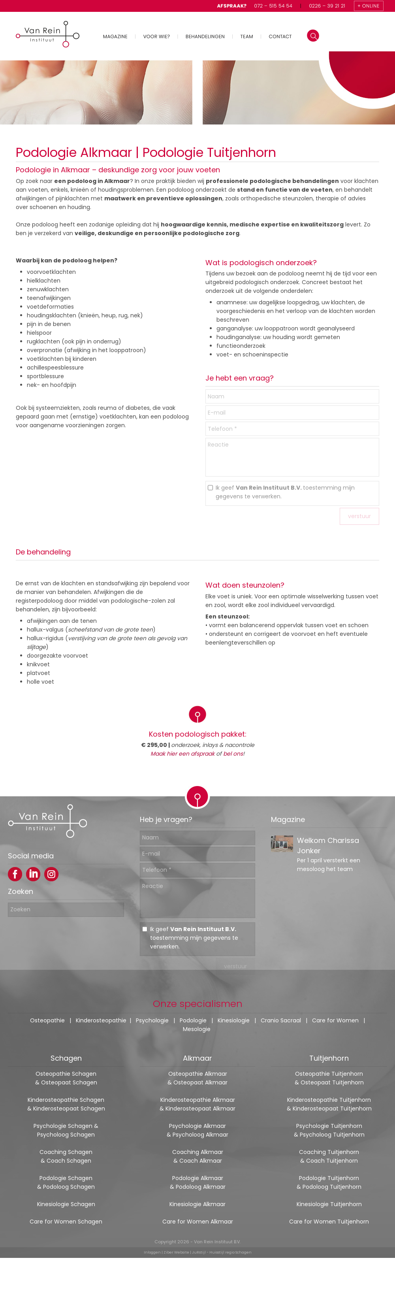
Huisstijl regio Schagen (230, 1252)
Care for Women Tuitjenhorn (329, 1221)
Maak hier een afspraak (182, 754)
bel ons (233, 754)
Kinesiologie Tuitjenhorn (329, 1204)
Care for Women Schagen (66, 1221)
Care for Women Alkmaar (197, 1221)
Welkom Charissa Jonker (328, 853)
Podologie (193, 1020)
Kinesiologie (234, 1020)
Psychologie (152, 1020)
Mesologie (197, 1029)
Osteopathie (47, 1020)
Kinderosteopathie (101, 1020)
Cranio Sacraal (281, 1020)
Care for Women (335, 1020)
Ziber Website (176, 1252)
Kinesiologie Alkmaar (197, 1204)
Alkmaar (197, 1058)
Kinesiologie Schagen (66, 1204)
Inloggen (152, 1252)
